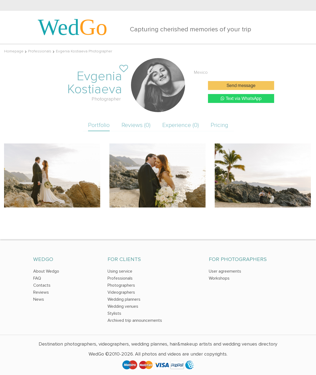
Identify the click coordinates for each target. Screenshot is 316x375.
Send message (241, 86)
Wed (72, 27)
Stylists (114, 313)
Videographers (121, 292)
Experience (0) (180, 125)
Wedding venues (122, 306)
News (38, 299)
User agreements (225, 271)
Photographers (121, 285)
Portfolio (99, 125)
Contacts (42, 285)
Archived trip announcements (134, 320)
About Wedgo (46, 271)
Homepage (13, 51)
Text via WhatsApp (241, 98)
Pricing (219, 125)
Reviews (41, 292)
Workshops (219, 278)
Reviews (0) (136, 125)
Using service (119, 271)
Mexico (201, 72)
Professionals (39, 51)
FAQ (37, 278)
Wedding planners (123, 299)
